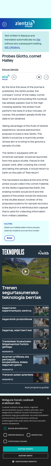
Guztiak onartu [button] (25, 449)
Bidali (9, 238)
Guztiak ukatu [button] (26, 455)
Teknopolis (13, 252)
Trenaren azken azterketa (17, 374)
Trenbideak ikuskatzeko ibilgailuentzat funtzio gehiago (16, 344)
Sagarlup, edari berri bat (17, 330)
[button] (4, 23)
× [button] (48, 399)
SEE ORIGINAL (12, 47)
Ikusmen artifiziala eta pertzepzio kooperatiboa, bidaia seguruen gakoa (15, 360)
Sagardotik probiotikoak (17, 319)
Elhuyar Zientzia (10, 69)
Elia (38, 39)
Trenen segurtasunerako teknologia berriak (21, 292)
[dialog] (25, 431)
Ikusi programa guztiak (37, 387)
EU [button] (14, 77)
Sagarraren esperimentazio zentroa (16, 309)
